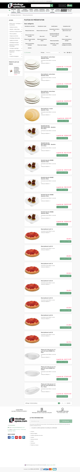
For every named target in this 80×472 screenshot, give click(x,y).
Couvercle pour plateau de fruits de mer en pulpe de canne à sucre (54, 35)
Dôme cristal (42, 36)
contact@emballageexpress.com (18, 427)
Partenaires (33, 443)
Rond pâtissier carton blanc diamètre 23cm (48, 57)
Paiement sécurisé (34, 439)
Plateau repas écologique (42, 45)
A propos (32, 437)
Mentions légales (34, 433)
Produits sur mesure (34, 445)
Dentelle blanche (54, 26)
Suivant (69, 403)
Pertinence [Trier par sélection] (48, 52)
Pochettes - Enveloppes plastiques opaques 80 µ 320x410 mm (17, 70)
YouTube (16, 437)
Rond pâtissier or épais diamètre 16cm (47, 109)
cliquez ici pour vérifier (51, 464)
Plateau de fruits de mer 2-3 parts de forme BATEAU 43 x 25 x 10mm (48, 385)
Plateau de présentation (54, 40)
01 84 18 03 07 (49, 1)
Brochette (29, 47)
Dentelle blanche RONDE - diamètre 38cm (47, 212)
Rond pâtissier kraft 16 (47, 229)
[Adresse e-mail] (44, 421)
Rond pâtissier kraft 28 (47, 332)
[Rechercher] (42, 5)
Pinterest (20, 437)
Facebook (9, 437)
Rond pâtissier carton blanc (30, 26)
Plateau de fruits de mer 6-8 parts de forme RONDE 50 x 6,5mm (48, 368)
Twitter (12, 437)
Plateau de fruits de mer (29, 30)
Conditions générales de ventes (37, 435)
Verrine (66, 36)
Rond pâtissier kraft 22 (47, 298)
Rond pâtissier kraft (66, 26)
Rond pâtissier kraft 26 (47, 315)
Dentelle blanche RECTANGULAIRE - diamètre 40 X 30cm (48, 127)
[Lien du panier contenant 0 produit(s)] (69, 5)
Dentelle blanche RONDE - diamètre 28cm (47, 178)
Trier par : (43, 52)
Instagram (23, 437)
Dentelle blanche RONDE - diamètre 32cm (47, 195)
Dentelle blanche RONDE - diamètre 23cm (47, 161)
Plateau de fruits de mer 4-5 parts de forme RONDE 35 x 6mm (48, 351)
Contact (32, 441)
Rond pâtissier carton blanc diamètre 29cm (48, 75)
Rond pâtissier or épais (42, 26)
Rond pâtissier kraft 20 (47, 280)
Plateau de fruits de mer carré (42, 30)
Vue (64, 52)
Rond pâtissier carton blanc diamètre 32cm (48, 92)
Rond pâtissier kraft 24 (47, 246)
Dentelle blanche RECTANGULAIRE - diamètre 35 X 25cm (48, 144)
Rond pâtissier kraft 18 (47, 263)
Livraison (32, 431)
